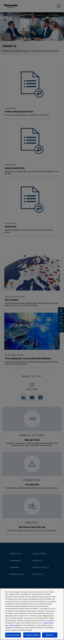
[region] (32, 614)
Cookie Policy (48, 623)
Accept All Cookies (32, 635)
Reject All (49, 635)
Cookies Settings (13, 635)
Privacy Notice (14, 625)
